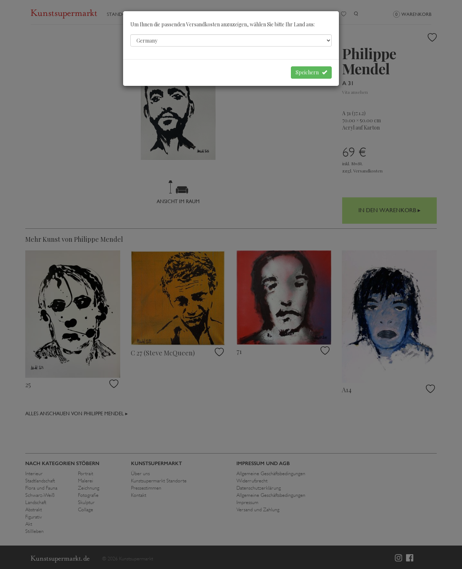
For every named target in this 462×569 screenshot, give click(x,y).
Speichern (311, 72)
